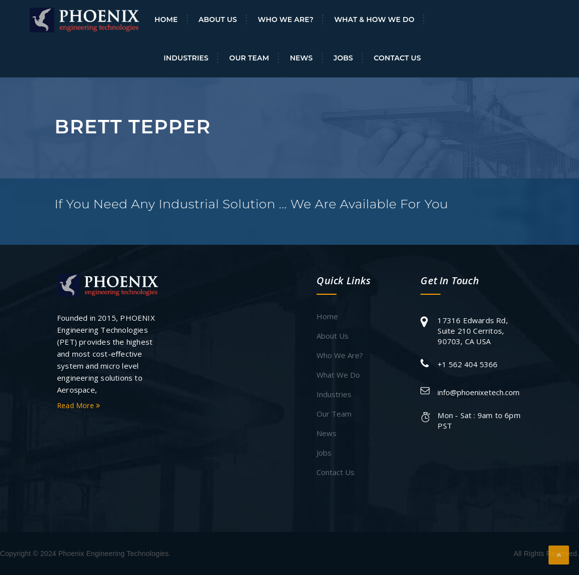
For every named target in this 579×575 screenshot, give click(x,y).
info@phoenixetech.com (479, 392)
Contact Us (397, 57)
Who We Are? (286, 19)
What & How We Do (374, 19)
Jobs (343, 57)
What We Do (338, 375)
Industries (186, 57)
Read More (78, 405)
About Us (217, 19)
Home (166, 19)
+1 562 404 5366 (468, 364)
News (301, 57)
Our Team (249, 57)
